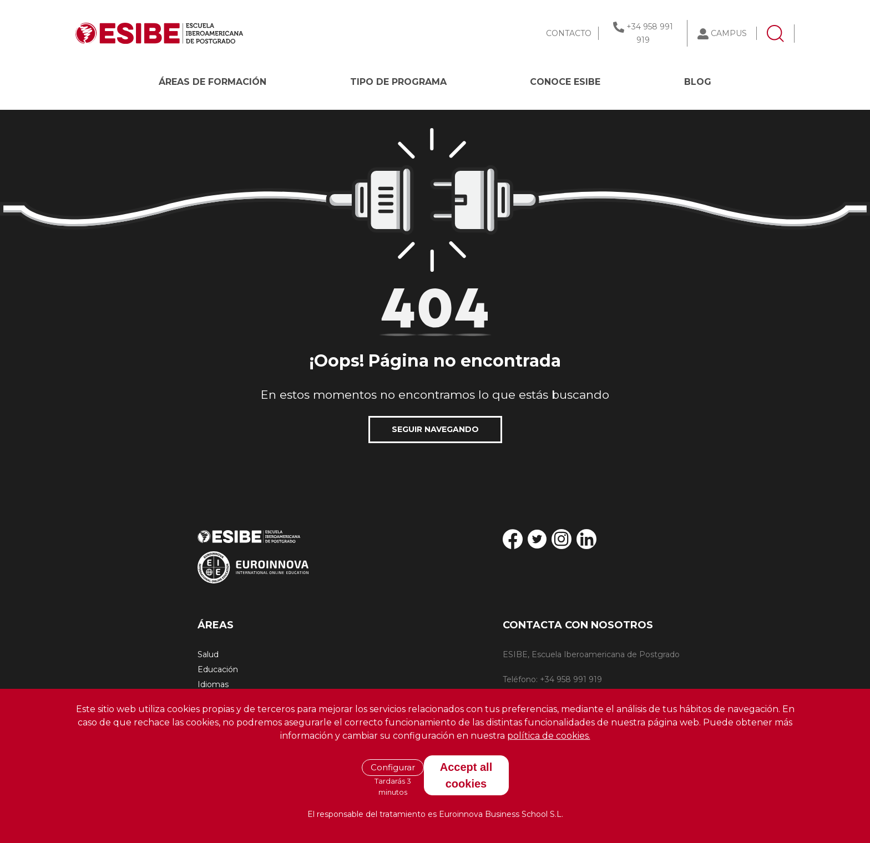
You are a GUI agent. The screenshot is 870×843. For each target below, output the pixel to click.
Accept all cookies (466, 775)
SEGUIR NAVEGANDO (435, 429)
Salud (208, 654)
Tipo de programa (398, 82)
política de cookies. (548, 735)
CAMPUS (729, 33)
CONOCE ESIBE (565, 82)
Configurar (393, 767)
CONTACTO (568, 33)
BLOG (697, 82)
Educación (218, 669)
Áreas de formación (212, 82)
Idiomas (213, 684)
